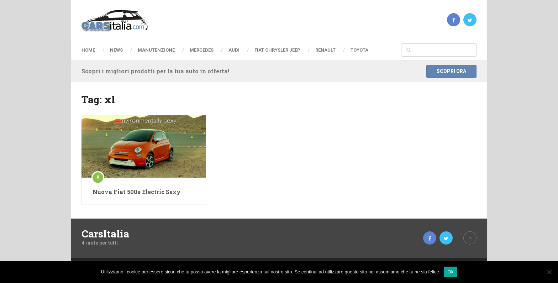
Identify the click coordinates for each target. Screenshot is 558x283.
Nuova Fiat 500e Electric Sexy (137, 191)
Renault (325, 50)
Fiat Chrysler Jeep (277, 50)
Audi (233, 50)
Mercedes (202, 50)
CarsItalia (105, 234)
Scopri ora (451, 71)
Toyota (359, 50)
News (116, 50)
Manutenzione (156, 50)
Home (88, 50)
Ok (450, 271)
